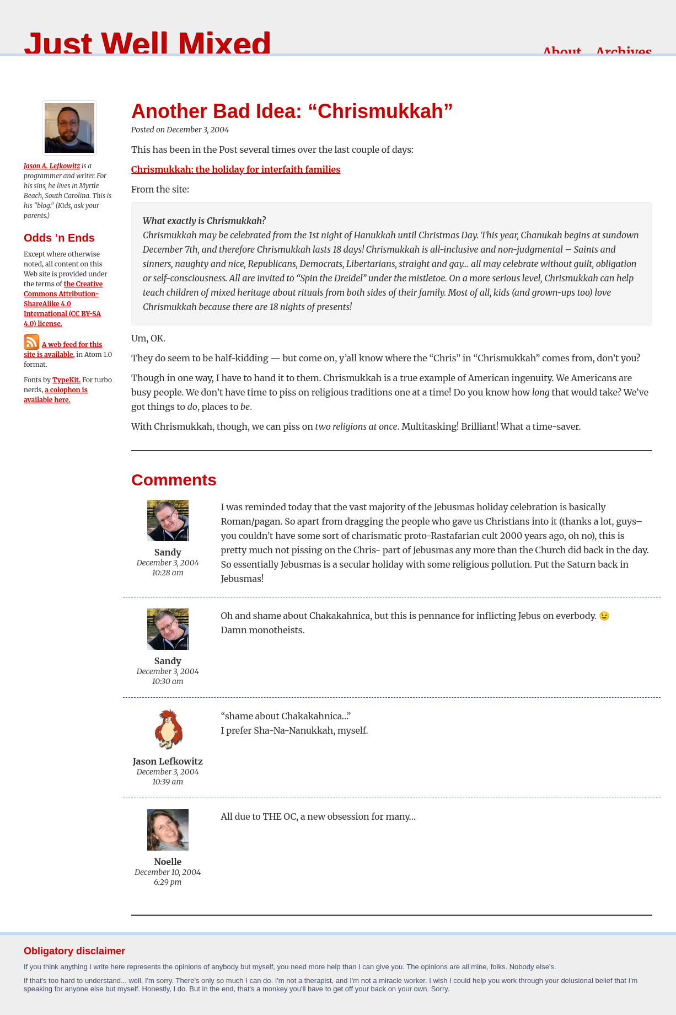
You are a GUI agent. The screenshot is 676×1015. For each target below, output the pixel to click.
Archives (623, 52)
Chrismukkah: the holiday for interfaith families (236, 169)
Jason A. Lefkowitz (52, 166)
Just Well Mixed (147, 43)
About (562, 52)
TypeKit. (66, 380)
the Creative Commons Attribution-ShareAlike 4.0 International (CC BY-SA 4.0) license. (63, 304)
